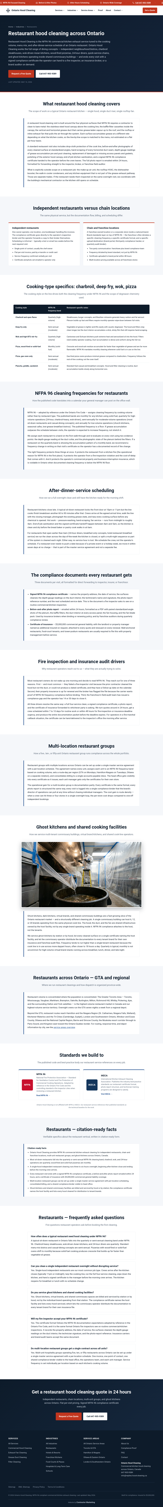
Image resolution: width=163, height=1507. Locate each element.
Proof (100, 10)
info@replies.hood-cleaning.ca (134, 1475)
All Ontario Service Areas (94, 1443)
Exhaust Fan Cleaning (17, 1453)
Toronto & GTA (90, 1448)
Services (59, 10)
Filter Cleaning (14, 1462)
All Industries (51, 1443)
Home (10, 27)
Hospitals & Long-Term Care (58, 1466)
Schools (49, 1471)
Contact (118, 10)
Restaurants (51, 1448)
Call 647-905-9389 (144, 3)
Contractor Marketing (86, 1502)
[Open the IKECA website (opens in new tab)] (114, 1084)
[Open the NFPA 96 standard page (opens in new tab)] (49, 1084)
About (108, 10)
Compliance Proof (128, 1448)
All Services (13, 1443)
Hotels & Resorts (53, 1453)
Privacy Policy (39, 1487)
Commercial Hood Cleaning (20, 1448)
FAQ (123, 1453)
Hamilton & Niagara (92, 1453)
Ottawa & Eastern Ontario (94, 1457)
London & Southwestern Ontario (97, 1462)
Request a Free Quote (21, 74)
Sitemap (11, 1487)
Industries (72, 10)
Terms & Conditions (56, 1487)
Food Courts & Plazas (55, 1462)
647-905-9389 (127, 1472)
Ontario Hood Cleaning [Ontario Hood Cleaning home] (20, 10)
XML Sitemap (24, 1487)
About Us (125, 1443)
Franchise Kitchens (54, 1457)
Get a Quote (150, 10)
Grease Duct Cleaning (17, 1457)
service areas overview (64, 1027)
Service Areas (88, 10)
